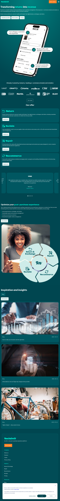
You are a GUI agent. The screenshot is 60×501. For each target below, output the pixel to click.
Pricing (22, 17)
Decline (51, 495)
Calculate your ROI (5, 17)
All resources (5, 298)
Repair (5, 468)
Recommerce (7, 471)
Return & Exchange (8, 466)
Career (5, 457)
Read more (5, 119)
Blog (5, 482)
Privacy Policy (7, 459)
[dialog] (30, 491)
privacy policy (16, 489)
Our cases (30, 100)
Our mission (4, 220)
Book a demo (53, 1)
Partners (6, 455)
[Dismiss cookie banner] (55, 485)
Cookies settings (32, 495)
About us (6, 452)
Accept (41, 495)
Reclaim (6, 473)
